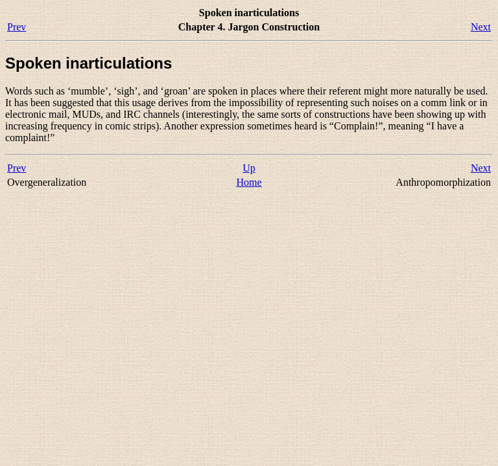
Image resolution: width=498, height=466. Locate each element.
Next (481, 26)
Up (249, 167)
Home (248, 182)
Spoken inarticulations (88, 63)
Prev (16, 26)
